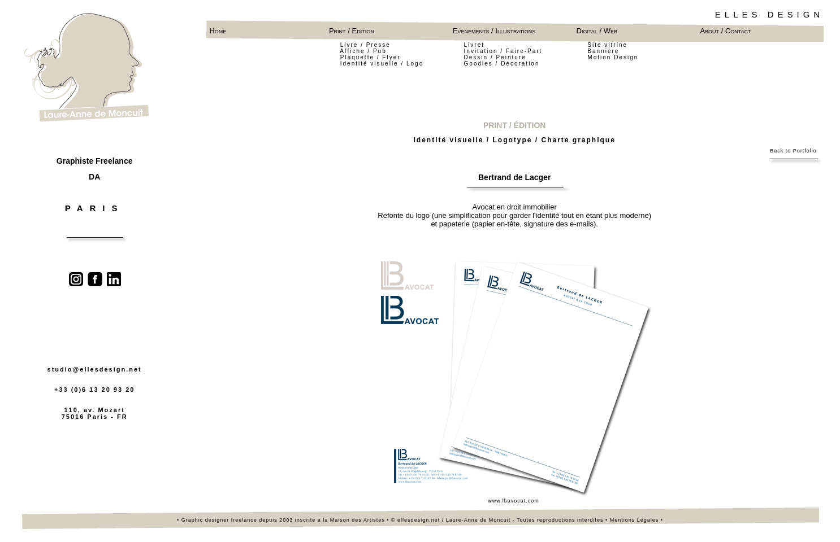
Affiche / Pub (364, 51)
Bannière (603, 51)
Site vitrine (607, 45)
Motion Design (612, 57)
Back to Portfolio (793, 151)
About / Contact (725, 31)
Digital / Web (597, 31)
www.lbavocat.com (514, 501)
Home (217, 31)
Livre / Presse (365, 45)
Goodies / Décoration (502, 63)
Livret (474, 45)
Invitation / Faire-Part (503, 51)
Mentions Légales (634, 520)
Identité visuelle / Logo (382, 63)
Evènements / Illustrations (496, 31)
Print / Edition (351, 31)
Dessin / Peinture (495, 57)
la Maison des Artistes (355, 520)
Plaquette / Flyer (370, 57)
